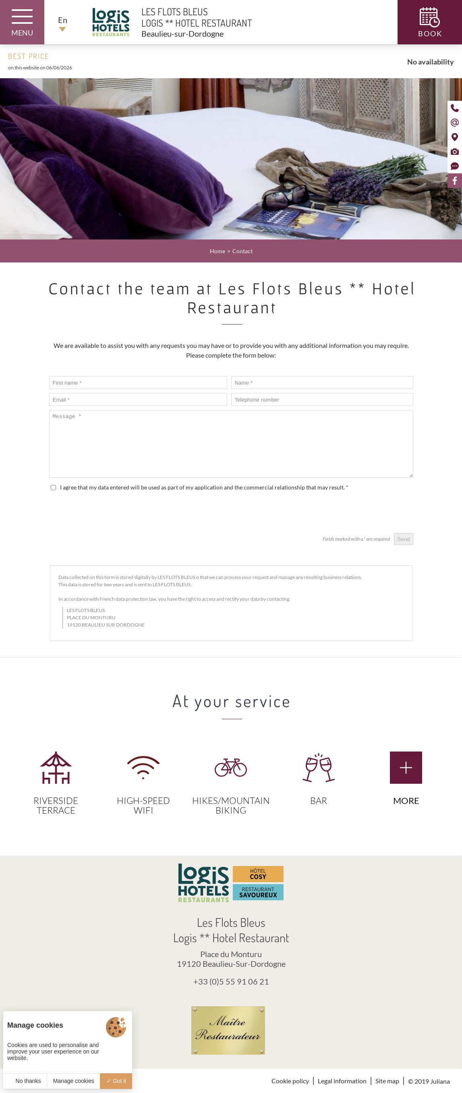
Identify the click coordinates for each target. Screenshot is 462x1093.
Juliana (440, 1081)
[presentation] (352, 513)
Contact (242, 251)
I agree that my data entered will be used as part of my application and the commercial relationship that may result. (204, 487)
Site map (387, 1081)
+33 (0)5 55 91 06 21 (231, 981)
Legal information (342, 1081)
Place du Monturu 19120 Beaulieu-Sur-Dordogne (231, 958)
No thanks (25, 1081)
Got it (116, 1081)
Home (217, 251)
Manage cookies (73, 1081)
